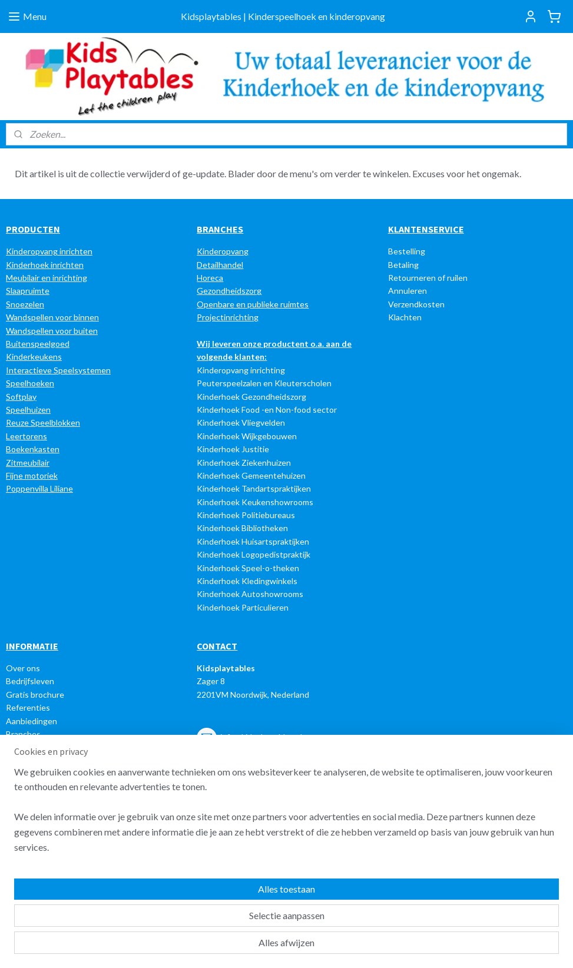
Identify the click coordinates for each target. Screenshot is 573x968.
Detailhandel (220, 265)
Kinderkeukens (34, 357)
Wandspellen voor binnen (52, 317)
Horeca (210, 278)
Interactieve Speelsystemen (58, 370)
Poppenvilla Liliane (39, 488)
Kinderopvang (223, 251)
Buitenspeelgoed (37, 344)
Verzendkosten (416, 304)
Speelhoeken (30, 383)
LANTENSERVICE (429, 229)
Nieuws (20, 747)
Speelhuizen (28, 410)
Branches (23, 734)
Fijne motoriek (32, 475)
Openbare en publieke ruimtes (253, 304)
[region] (208, 915)
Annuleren (407, 291)
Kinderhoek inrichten (45, 265)
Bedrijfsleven (30, 681)
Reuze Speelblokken (43, 422)
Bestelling (406, 251)
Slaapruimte (27, 291)
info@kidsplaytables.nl (261, 736)
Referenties (28, 707)
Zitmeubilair (27, 463)
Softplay (21, 397)
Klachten (405, 317)
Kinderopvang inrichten (49, 251)
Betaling (403, 265)
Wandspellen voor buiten (52, 331)
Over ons (23, 668)
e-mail (266, 815)
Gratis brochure (35, 694)
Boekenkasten (32, 449)
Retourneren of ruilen (428, 278)
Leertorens (26, 436)
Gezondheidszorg (229, 291)
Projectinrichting (228, 317)
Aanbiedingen (31, 721)
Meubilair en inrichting (46, 278)
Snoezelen (25, 304)
